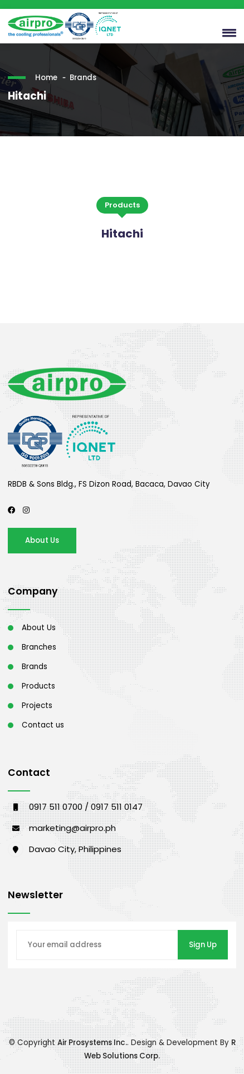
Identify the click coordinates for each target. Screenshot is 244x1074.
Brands (83, 77)
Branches (39, 647)
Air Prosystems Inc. (92, 1042)
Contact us (43, 725)
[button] (226, 32)
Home (46, 77)
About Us (42, 540)
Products (38, 686)
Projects (37, 705)
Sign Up (203, 944)
